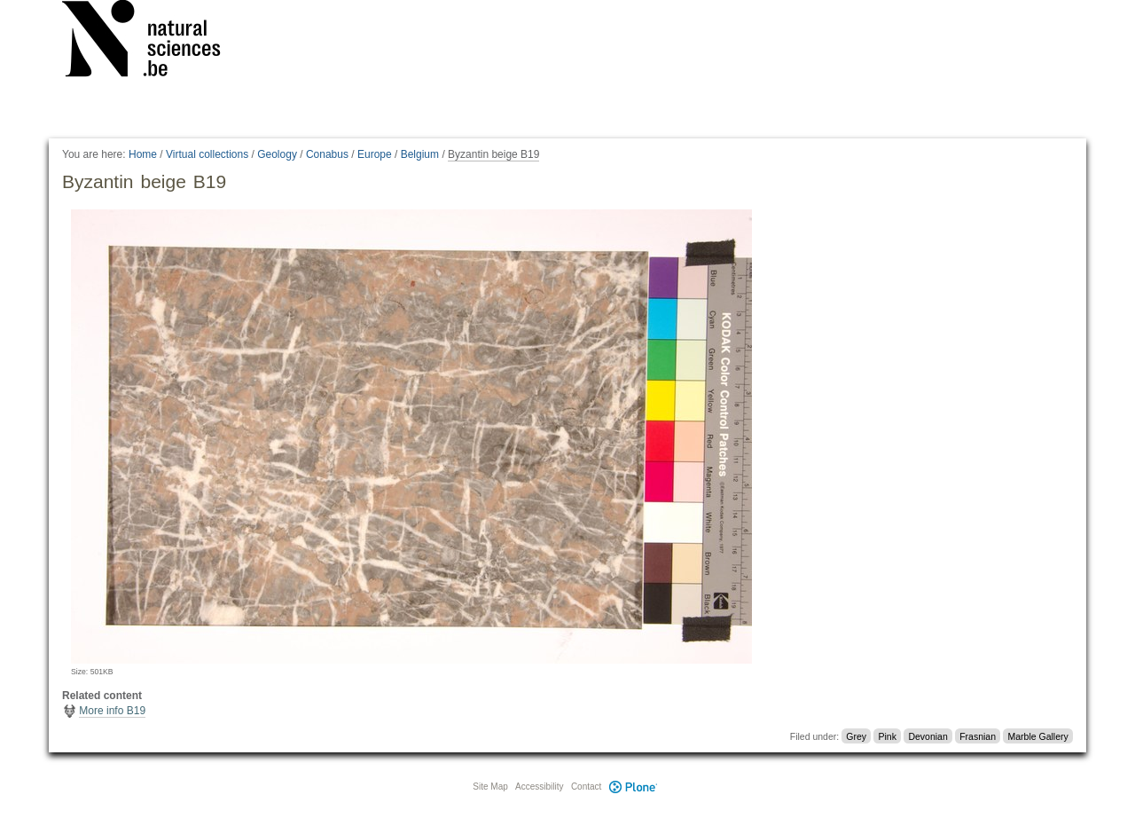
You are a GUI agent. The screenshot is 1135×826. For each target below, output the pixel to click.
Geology (277, 154)
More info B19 (112, 710)
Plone (633, 786)
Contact (586, 786)
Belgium (420, 154)
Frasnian (977, 736)
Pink (887, 736)
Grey (856, 736)
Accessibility (539, 786)
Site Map (490, 786)
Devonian (927, 736)
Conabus (327, 154)
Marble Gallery (1037, 736)
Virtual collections (207, 154)
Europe (374, 154)
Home (143, 154)
